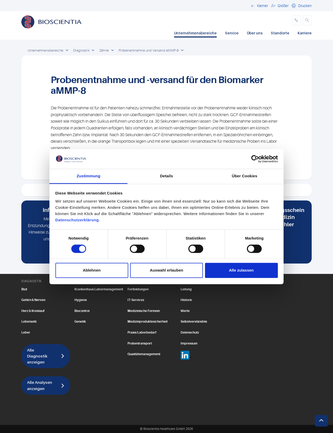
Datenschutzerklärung (77, 220)
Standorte (280, 33)
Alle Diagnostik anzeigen (37, 356)
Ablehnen (91, 270)
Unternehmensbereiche (195, 33)
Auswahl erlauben (166, 270)
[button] (258, 5)
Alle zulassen (241, 270)
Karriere (305, 33)
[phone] (296, 20)
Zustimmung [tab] (88, 176)
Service (232, 33)
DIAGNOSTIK (31, 281)
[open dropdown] (67, 50)
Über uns (254, 33)
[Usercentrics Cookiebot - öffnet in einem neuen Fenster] (255, 159)
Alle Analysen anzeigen (39, 385)
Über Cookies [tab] (244, 176)
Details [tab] (166, 176)
